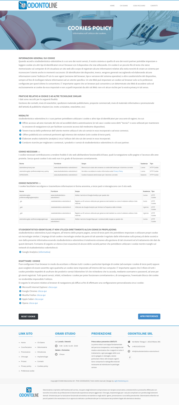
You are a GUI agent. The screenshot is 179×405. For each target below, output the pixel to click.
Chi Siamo (40, 343)
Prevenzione (24, 352)
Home (112, 6)
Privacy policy (25, 366)
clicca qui (52, 287)
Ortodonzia (40, 352)
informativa (44, 252)
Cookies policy (41, 366)
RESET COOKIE (28, 316)
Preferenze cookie (26, 371)
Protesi (22, 361)
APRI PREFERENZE (149, 316)
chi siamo (124, 6)
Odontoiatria (41, 347)
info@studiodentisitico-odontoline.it (145, 351)
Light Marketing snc (121, 381)
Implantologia (41, 357)
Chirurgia (23, 357)
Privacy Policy (118, 171)
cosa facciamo (139, 6)
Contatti (154, 6)
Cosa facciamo (25, 347)
